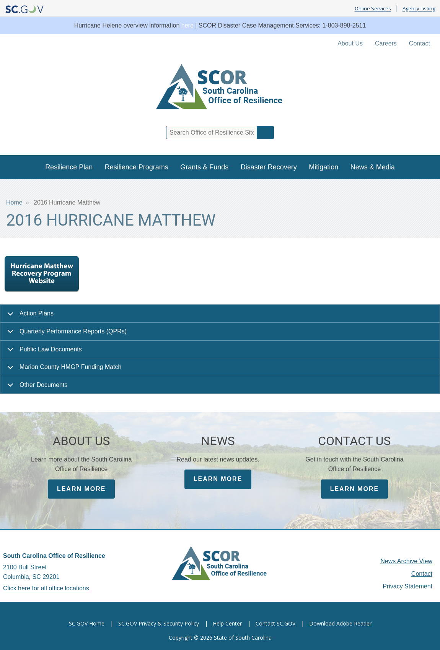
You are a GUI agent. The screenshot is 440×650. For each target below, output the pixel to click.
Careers (386, 43)
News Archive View (406, 561)
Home (14, 202)
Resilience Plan (69, 167)
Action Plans (29, 316)
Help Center (227, 623)
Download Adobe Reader (340, 623)
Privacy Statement (407, 586)
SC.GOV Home (86, 623)
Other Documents (36, 388)
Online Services (373, 8)
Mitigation (323, 167)
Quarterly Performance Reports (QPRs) (66, 334)
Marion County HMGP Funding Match (63, 370)
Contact (419, 43)
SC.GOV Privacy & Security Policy (158, 623)
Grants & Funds (204, 167)
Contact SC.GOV (275, 623)
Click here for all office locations (46, 588)
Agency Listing (419, 8)
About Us (350, 43)
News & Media (372, 167)
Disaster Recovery (269, 167)
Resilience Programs (136, 167)
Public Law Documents (43, 352)
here (187, 25)
